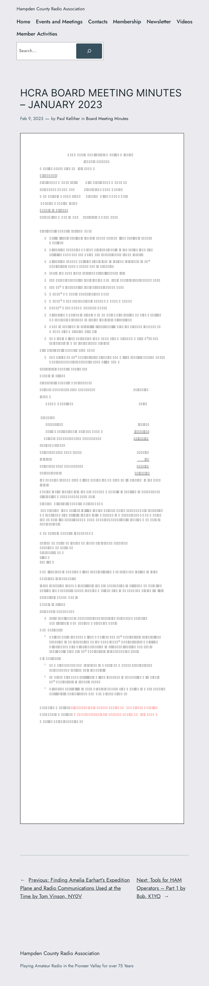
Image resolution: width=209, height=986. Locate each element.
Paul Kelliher (68, 118)
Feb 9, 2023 (31, 118)
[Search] (89, 51)
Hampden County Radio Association (51, 8)
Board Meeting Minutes (107, 118)
